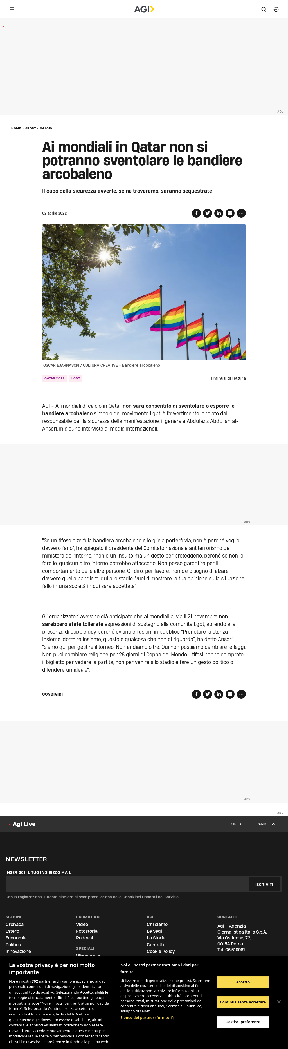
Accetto (243, 982)
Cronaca (15, 924)
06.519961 (235, 949)
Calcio (46, 128)
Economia (16, 938)
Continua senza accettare (243, 1002)
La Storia (156, 938)
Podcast (84, 938)
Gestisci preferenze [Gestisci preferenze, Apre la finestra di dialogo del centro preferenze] (243, 1021)
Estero (12, 931)
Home (16, 128)
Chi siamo (157, 924)
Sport (30, 128)
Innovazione (18, 951)
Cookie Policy (161, 951)
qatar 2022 (54, 378)
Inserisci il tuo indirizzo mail (38, 872)
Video (82, 924)
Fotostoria (87, 931)
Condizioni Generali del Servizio (151, 897)
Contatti (155, 944)
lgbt (75, 378)
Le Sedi (154, 931)
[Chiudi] (279, 1002)
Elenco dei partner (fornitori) (147, 1017)
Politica (13, 944)
